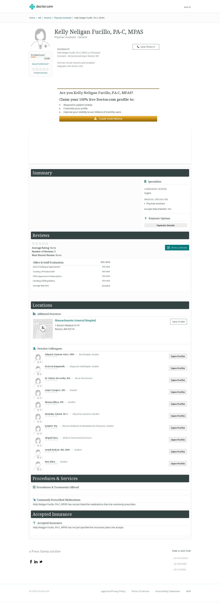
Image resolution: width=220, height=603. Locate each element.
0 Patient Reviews (40, 73)
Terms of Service (140, 591)
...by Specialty (179, 563)
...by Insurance (180, 557)
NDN (188, 591)
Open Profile (178, 356)
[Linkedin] (36, 561)
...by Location (179, 569)
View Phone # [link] (146, 47)
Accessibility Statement (168, 591)
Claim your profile (108, 118)
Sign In (187, 7)
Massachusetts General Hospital (75, 320)
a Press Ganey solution (45, 551)
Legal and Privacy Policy (113, 591)
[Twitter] (41, 561)
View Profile (178, 321)
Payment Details (166, 225)
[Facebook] (31, 561)
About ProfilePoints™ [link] (40, 64)
